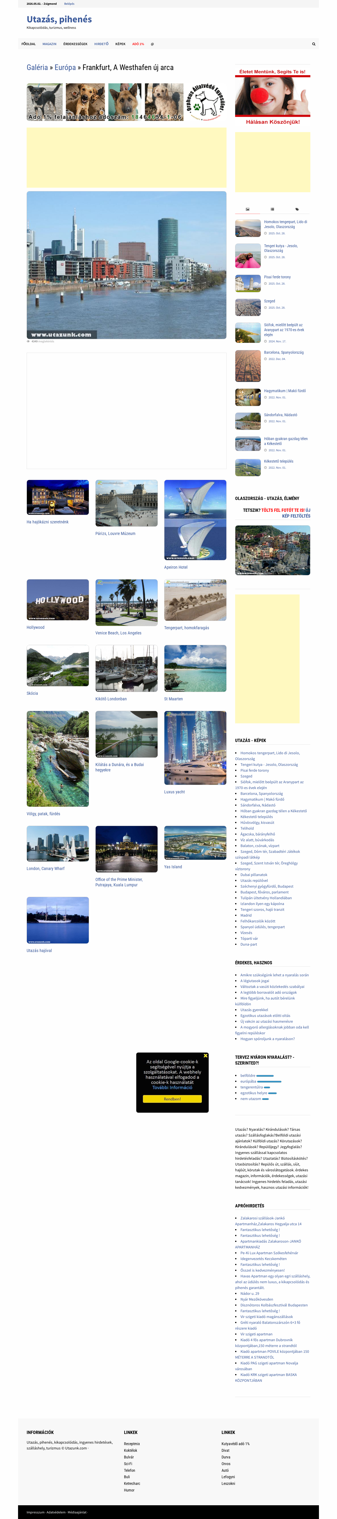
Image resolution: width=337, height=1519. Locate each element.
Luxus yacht (174, 791)
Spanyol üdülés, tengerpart (262, 926)
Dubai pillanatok (253, 874)
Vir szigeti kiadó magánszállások (266, 1316)
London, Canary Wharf (45, 868)
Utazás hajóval (39, 950)
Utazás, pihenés (59, 19)
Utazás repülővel (254, 880)
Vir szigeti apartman (256, 1334)
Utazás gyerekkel (254, 1009)
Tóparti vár (249, 938)
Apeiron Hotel (176, 567)
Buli (127, 1477)
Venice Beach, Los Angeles (118, 632)
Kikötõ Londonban (111, 698)
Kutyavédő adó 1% (236, 1443)
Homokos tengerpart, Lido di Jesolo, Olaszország (285, 224)
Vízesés (246, 932)
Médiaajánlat (77, 1512)
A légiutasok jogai (254, 980)
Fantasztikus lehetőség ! (260, 1229)
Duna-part (248, 944)
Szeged (269, 301)
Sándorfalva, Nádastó (280, 415)
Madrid (246, 915)
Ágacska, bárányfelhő (257, 834)
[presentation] (247, 209)
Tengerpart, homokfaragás (186, 627)
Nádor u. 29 (249, 1293)
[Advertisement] (126, 158)
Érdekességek (75, 44)
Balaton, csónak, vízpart (259, 845)
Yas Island (173, 866)
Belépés (69, 4)
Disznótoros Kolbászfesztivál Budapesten (274, 1305)
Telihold (247, 828)
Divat (225, 1450)
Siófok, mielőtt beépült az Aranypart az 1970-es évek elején (284, 330)
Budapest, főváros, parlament (264, 892)
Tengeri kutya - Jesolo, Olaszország (281, 248)
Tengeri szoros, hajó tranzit (262, 909)
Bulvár (129, 1457)
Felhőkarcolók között (257, 921)
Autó (225, 1470)
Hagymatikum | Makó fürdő (285, 391)
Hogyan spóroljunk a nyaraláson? (267, 1038)
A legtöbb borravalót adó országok (268, 992)
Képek (120, 44)
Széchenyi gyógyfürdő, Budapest (266, 886)
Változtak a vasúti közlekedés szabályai (272, 986)
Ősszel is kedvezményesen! (262, 1270)
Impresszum (35, 1512)
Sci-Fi (128, 1463)
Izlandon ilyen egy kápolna (262, 903)
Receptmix (132, 1443)
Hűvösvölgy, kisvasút (257, 822)
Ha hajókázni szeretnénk (48, 521)
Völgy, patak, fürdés (43, 813)
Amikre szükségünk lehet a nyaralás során (274, 974)
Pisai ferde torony (277, 277)
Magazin (50, 44)
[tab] (247, 209)
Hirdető (101, 44)
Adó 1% (138, 44)
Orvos (226, 1463)
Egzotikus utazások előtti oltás (265, 1015)
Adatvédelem (56, 1512)
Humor (129, 1490)
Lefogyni (228, 1477)
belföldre (257, 1075)
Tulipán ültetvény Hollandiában (266, 897)
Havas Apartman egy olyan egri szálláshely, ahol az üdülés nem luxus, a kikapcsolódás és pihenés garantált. (272, 1282)
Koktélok (130, 1450)
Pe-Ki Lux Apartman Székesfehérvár (269, 1252)
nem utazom (254, 1098)
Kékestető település (278, 461)
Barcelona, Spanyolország (284, 352)
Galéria (37, 67)
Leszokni (228, 1483)
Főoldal (28, 44)
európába (261, 1081)
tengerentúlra (255, 1087)
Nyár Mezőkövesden (256, 1299)
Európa (65, 67)
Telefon (129, 1470)
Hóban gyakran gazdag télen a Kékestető (273, 810)
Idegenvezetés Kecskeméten (263, 1258)
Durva (226, 1457)
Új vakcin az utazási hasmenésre (266, 1021)
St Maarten (173, 698)
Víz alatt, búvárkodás (257, 839)
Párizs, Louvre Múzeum (115, 533)
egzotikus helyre (258, 1092)
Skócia (32, 693)
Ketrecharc (132, 1483)
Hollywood (35, 627)
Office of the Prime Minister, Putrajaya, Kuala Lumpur (119, 882)
